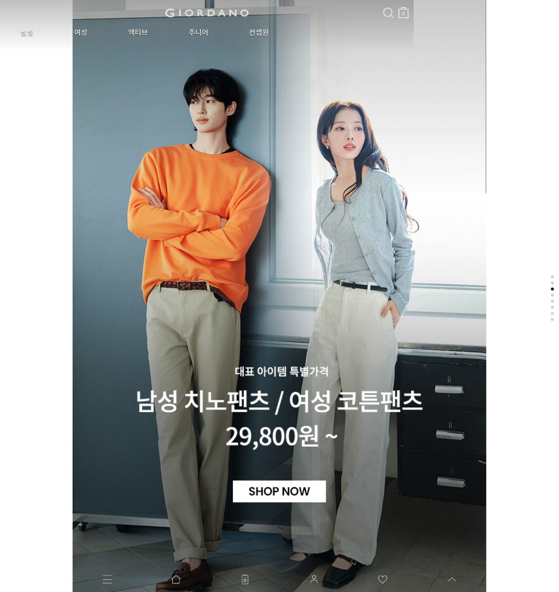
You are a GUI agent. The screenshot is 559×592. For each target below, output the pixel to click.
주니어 (145, 32)
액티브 (100, 32)
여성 (58, 32)
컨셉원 (190, 32)
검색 (230, 4)
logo (128, 12)
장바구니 (245, 9)
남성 (19, 32)
